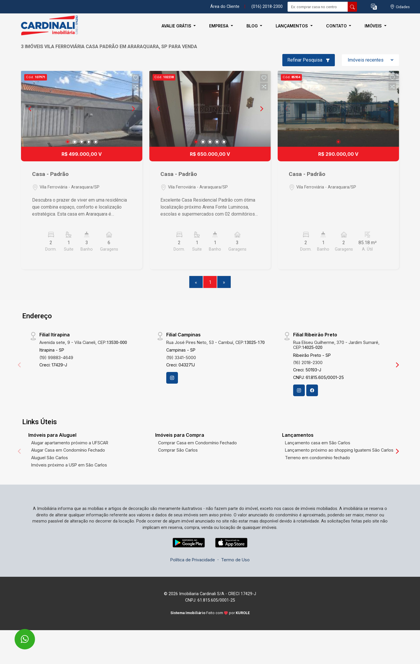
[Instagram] (172, 378)
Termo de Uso (235, 559)
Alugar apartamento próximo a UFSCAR (69, 442)
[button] (374, 7)
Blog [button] (252, 25)
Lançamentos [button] (292, 25)
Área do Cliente (224, 6)
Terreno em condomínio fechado (317, 457)
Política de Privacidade (192, 559)
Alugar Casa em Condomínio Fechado (68, 450)
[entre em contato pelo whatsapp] (18, 635)
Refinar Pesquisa (308, 60)
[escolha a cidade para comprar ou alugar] (400, 7)
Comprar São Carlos (178, 450)
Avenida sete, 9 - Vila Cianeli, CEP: (83, 342)
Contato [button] (337, 25)
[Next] (133, 108)
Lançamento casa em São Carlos (317, 442)
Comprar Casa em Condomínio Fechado (197, 442)
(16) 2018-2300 (308, 362)
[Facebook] (312, 390)
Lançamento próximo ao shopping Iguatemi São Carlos (339, 450)
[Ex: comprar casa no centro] (318, 7)
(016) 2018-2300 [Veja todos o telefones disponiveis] (267, 6)
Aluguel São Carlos (49, 457)
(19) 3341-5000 (181, 357)
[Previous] (30, 108)
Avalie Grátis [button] (177, 25)
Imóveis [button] (374, 25)
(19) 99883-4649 (56, 357)
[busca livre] (352, 7)
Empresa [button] (219, 25)
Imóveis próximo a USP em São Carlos (69, 464)
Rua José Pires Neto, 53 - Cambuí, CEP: (215, 342)
